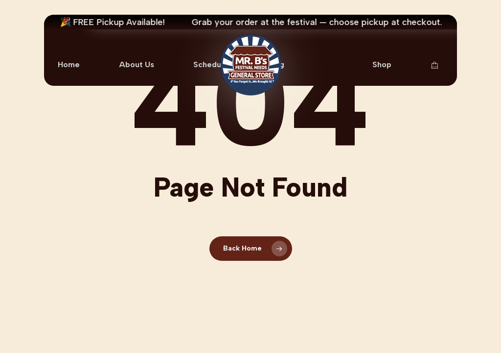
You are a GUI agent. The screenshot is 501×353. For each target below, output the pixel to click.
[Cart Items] (437, 65)
